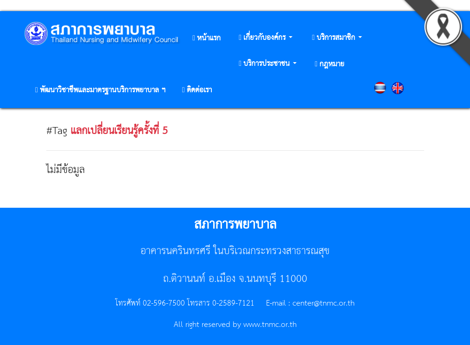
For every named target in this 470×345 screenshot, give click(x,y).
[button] (265, 38)
